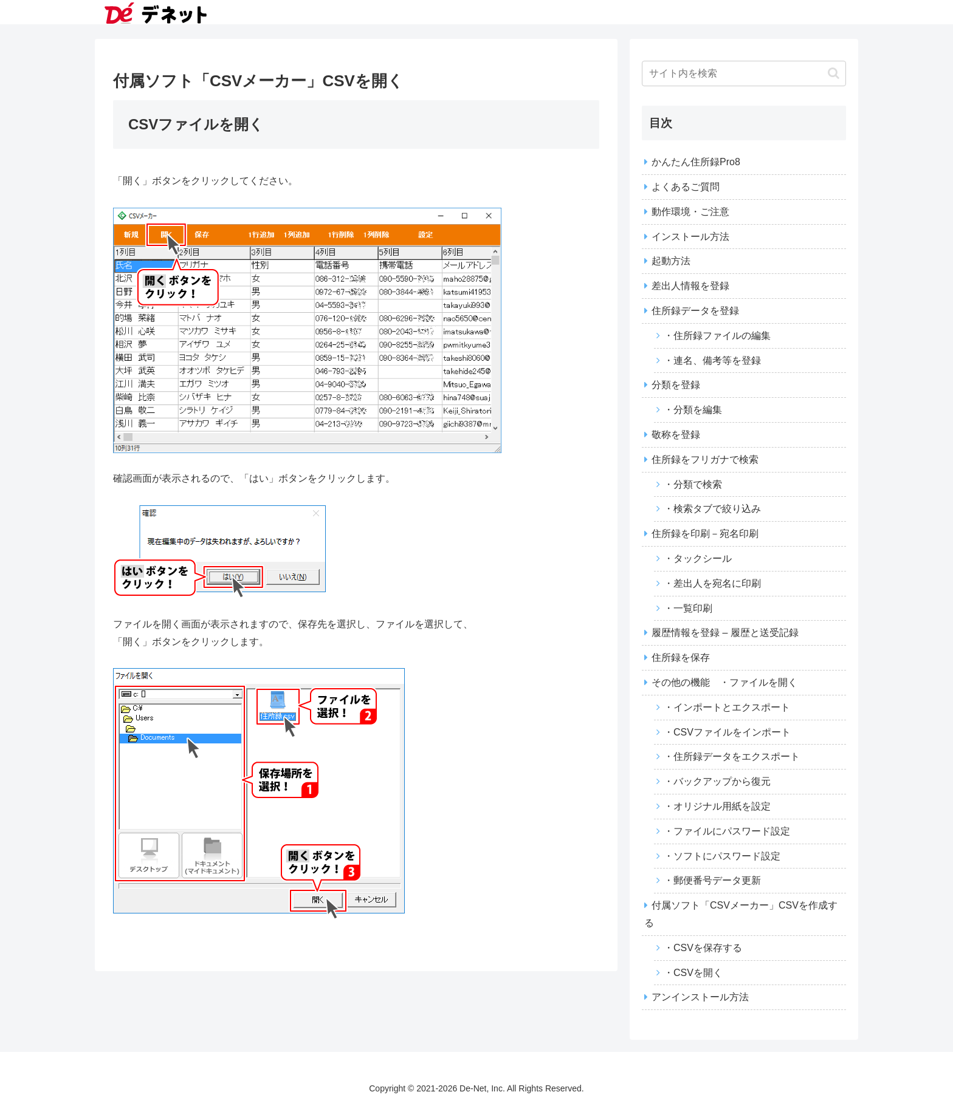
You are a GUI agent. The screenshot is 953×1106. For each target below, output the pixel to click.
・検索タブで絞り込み (712, 509)
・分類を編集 (693, 410)
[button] (833, 73)
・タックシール (698, 558)
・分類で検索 (693, 484)
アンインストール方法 (700, 997)
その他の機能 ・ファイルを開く (724, 682)
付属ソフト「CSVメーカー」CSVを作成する (741, 914)
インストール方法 (690, 236)
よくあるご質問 (686, 187)
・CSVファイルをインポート (727, 732)
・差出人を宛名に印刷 (712, 583)
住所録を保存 (681, 657)
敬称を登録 (676, 434)
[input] (744, 73)
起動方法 (671, 261)
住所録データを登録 (695, 311)
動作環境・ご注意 (690, 212)
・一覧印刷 (688, 608)
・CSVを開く (693, 973)
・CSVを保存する (703, 948)
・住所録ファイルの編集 (717, 335)
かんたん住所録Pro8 (696, 162)
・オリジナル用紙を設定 (717, 806)
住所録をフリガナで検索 (710, 459)
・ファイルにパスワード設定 (727, 831)
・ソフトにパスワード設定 (722, 856)
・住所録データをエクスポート (732, 756)
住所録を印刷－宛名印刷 (705, 533)
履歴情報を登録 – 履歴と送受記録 (725, 632)
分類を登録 (676, 385)
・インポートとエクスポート (727, 707)
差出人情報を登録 (690, 286)
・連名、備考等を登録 (712, 360)
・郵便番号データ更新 (712, 880)
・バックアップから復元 (717, 781)
